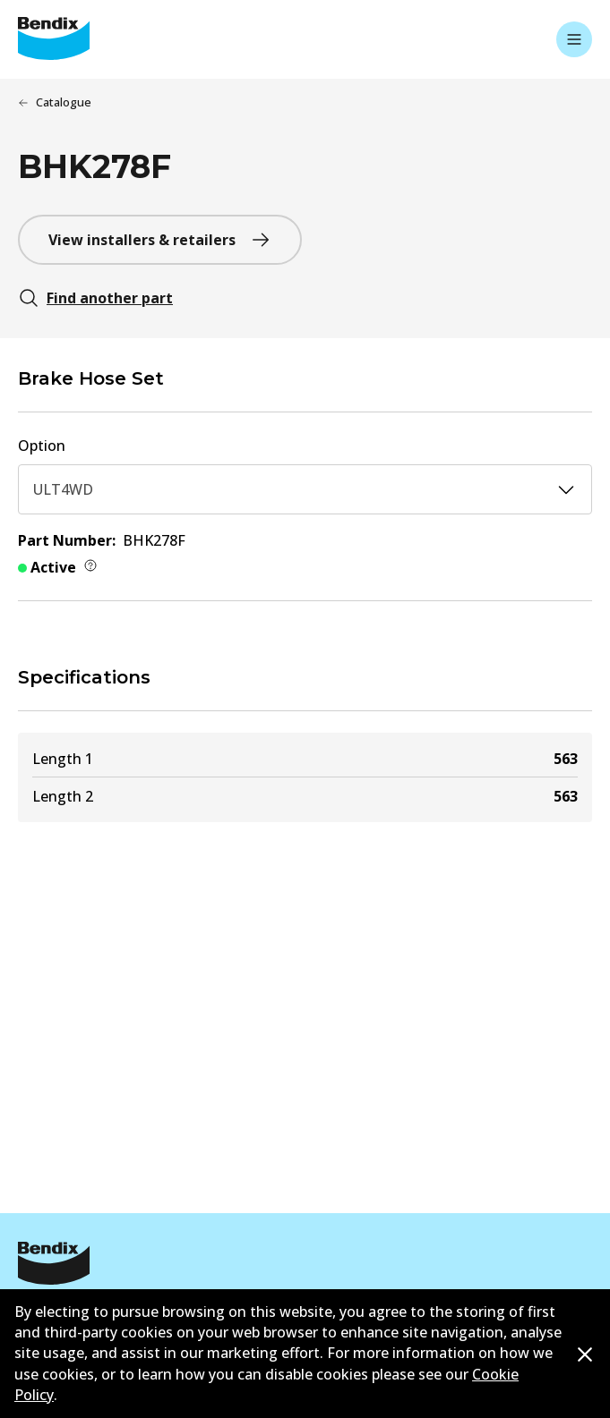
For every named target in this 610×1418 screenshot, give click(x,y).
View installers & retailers (159, 239)
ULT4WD (305, 489)
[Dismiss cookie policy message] (585, 1354)
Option (41, 445)
